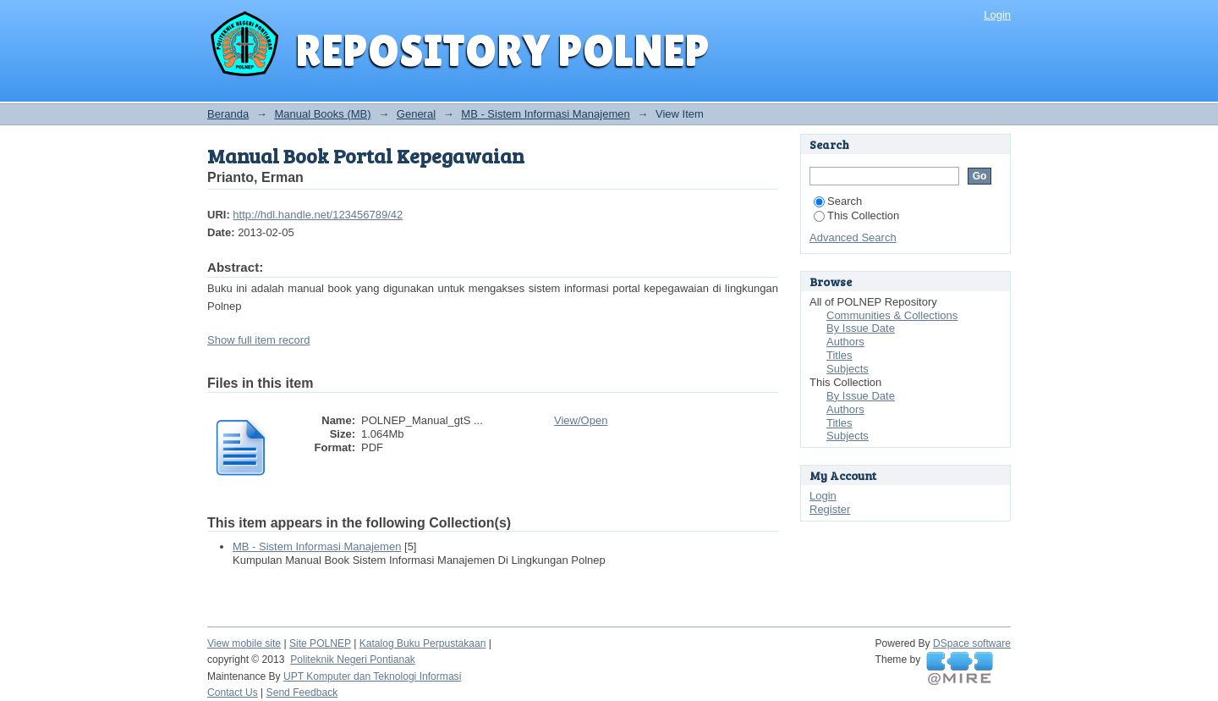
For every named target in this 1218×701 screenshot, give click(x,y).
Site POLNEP (320, 643)
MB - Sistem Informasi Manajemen (545, 114)
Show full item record (258, 340)
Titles (839, 355)
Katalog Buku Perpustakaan (422, 643)
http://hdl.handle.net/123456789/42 (318, 214)
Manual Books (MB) (322, 114)
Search (838, 201)
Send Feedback (302, 692)
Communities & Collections (891, 315)
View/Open (580, 420)
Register (829, 509)
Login (997, 14)
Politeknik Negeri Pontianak (352, 659)
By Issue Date (860, 328)
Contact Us (232, 692)
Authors (845, 341)
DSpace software (972, 643)
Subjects (847, 368)
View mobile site (244, 643)
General (416, 114)
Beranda (228, 114)
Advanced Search (853, 237)
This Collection (856, 215)
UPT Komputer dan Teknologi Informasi (372, 676)
